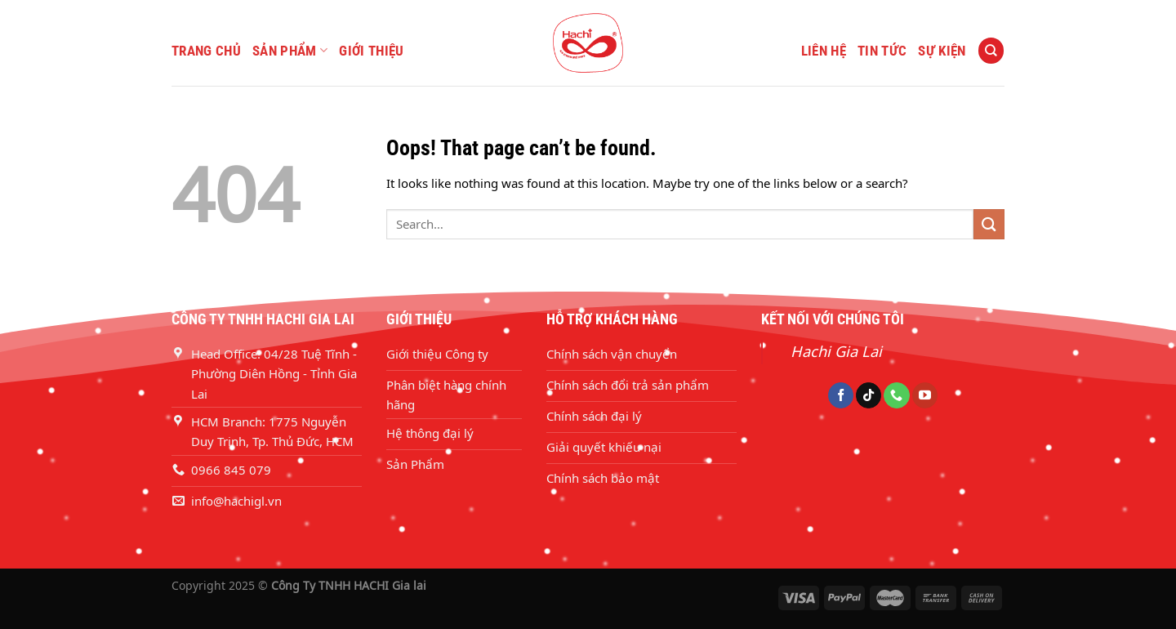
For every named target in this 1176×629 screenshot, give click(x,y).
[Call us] (896, 395)
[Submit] (988, 224)
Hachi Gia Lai (836, 351)
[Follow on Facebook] (840, 395)
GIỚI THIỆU (371, 50)
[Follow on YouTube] (925, 395)
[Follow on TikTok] (868, 395)
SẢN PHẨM (289, 50)
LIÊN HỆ (823, 50)
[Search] (990, 50)
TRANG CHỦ (206, 50)
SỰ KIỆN (941, 50)
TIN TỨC (882, 50)
